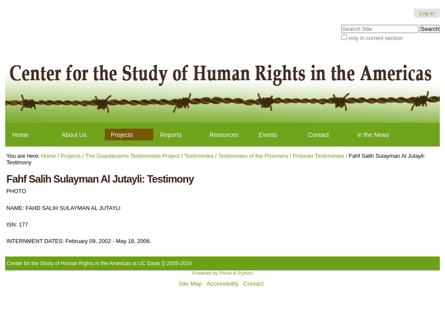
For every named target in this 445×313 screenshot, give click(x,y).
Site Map (190, 283)
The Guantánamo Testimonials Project (132, 156)
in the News (373, 134)
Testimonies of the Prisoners (253, 156)
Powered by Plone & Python (222, 273)
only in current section (375, 38)
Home (20, 134)
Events (268, 134)
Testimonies (199, 156)
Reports (171, 134)
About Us (74, 134)
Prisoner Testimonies (319, 156)
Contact (318, 134)
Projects (122, 134)
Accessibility (222, 283)
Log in (427, 13)
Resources (224, 134)
